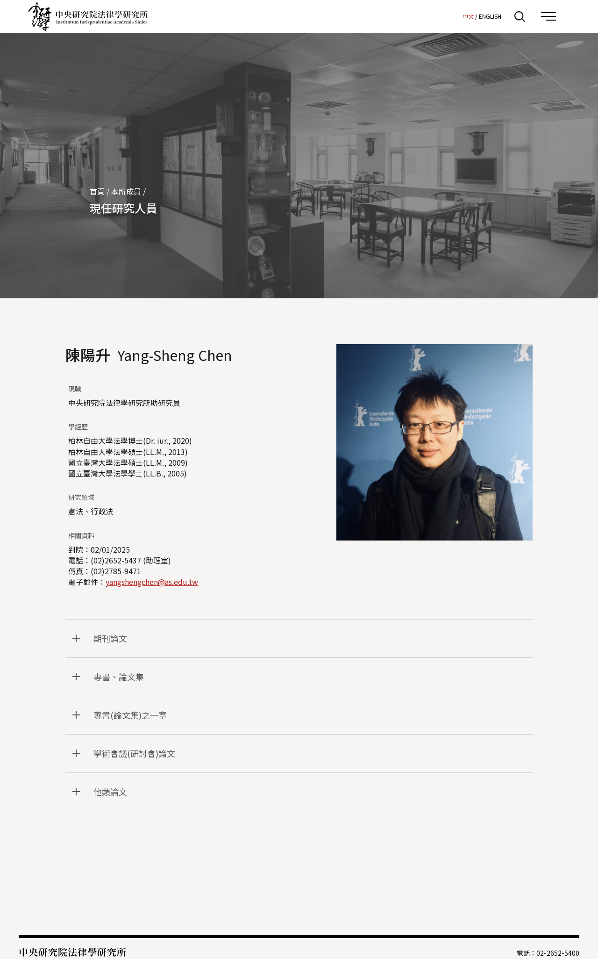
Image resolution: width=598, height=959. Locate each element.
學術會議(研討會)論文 (134, 753)
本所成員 (126, 191)
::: (453, 16)
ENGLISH (490, 16)
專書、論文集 (118, 677)
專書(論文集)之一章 (130, 715)
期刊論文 (110, 638)
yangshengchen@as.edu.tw (152, 581)
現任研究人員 (123, 208)
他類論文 (110, 792)
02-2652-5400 (557, 953)
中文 (468, 16)
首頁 (97, 191)
